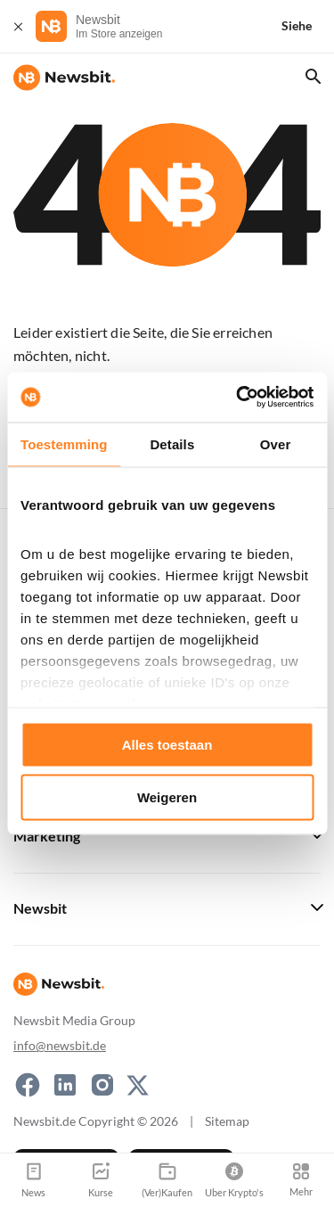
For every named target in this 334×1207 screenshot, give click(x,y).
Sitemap (227, 1121)
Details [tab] (172, 443)
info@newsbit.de (59, 1045)
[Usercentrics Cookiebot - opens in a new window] (238, 397)
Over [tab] (275, 443)
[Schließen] (18, 26)
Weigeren (167, 797)
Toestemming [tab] (64, 443)
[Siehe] (307, 26)
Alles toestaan (167, 743)
